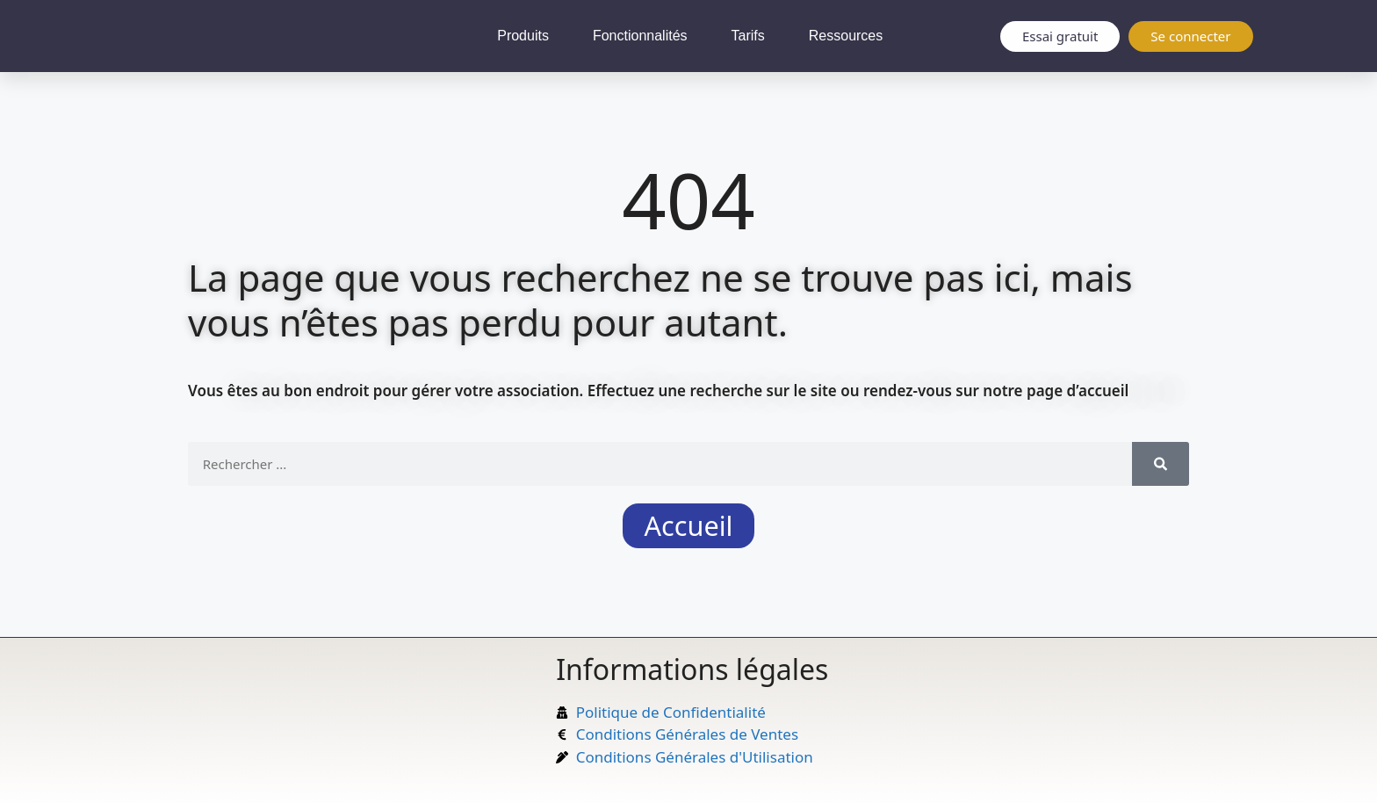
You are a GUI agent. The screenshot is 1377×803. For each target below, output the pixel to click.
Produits (523, 35)
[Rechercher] (1160, 464)
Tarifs (748, 35)
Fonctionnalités (640, 35)
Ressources (846, 35)
